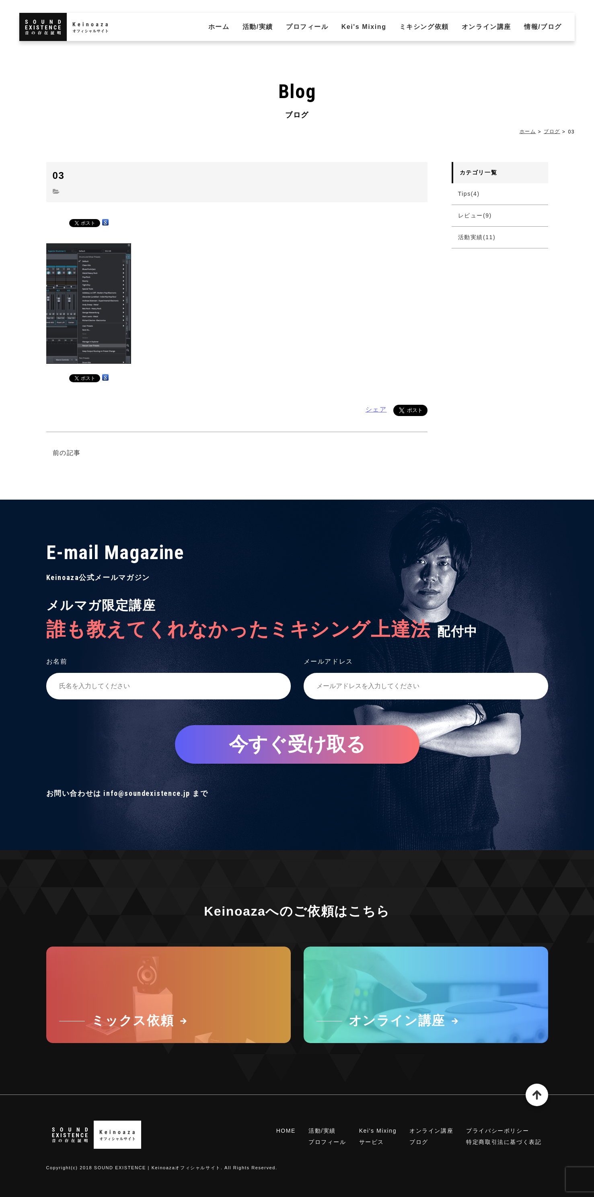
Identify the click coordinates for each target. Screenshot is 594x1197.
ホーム (219, 26)
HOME (286, 1130)
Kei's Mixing (363, 26)
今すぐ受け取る (297, 744)
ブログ (552, 131)
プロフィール (307, 26)
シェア (376, 409)
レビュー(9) (475, 215)
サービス (371, 1142)
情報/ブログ (543, 26)
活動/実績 (258, 26)
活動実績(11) (477, 237)
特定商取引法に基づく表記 (503, 1142)
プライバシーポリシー (497, 1130)
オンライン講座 (486, 26)
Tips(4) (469, 194)
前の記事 (67, 452)
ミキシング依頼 (424, 26)
